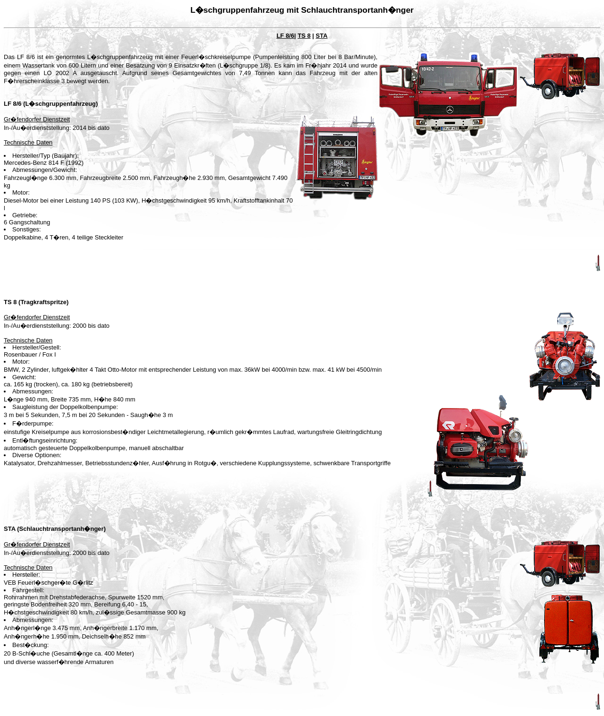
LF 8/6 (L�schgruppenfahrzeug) (51, 103)
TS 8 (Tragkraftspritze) (36, 302)
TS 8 (304, 35)
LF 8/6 (285, 35)
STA (321, 35)
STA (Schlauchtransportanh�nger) (55, 528)
